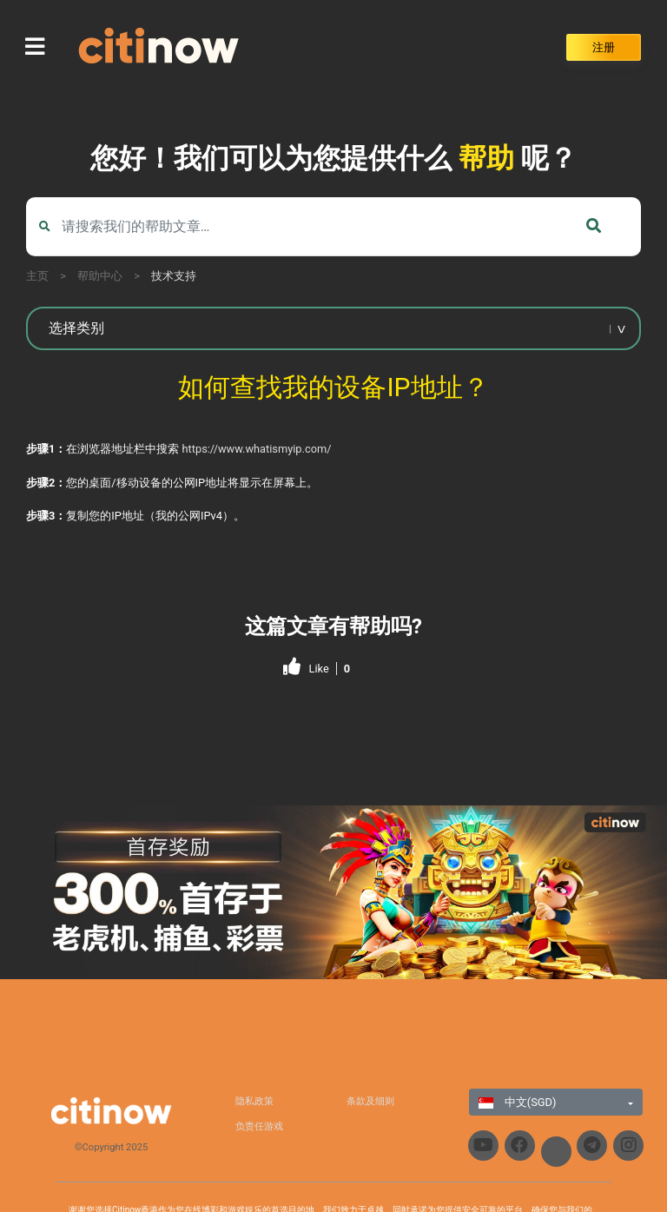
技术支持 (173, 275)
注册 (603, 47)
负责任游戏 (259, 1126)
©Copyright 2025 (112, 1147)
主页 (37, 275)
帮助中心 (99, 275)
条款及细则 (370, 1101)
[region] (333, 892)
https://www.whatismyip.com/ (257, 448)
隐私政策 (254, 1101)
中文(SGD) (518, 1102)
